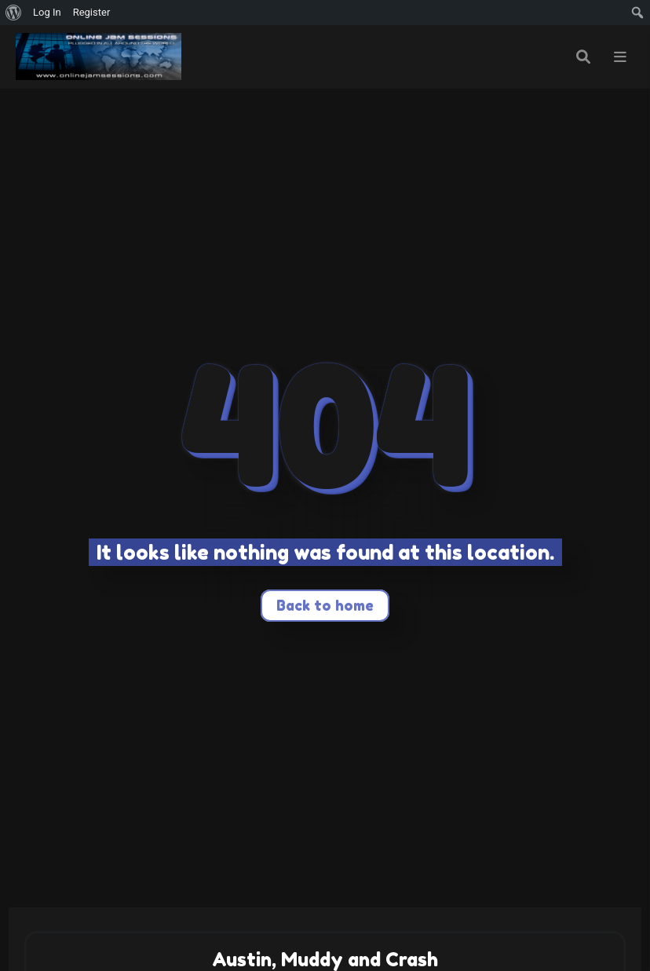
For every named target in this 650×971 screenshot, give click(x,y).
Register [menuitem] (92, 12)
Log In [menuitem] (47, 12)
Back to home (325, 605)
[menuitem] (13, 12)
